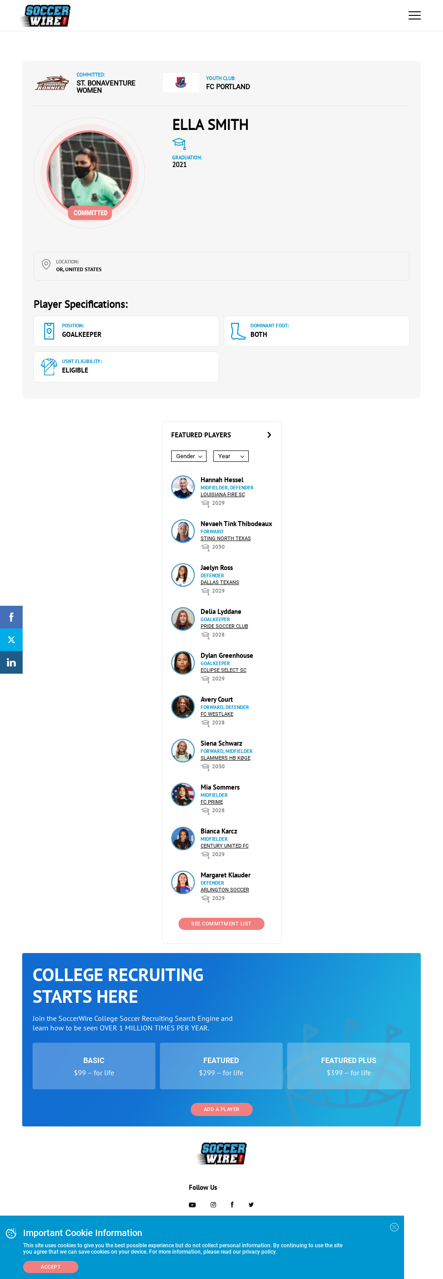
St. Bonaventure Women (106, 87)
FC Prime (212, 802)
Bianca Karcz (219, 831)
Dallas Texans (220, 582)
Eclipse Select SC (223, 670)
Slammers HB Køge (225, 758)
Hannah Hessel (222, 479)
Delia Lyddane (221, 611)
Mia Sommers (220, 787)
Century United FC (225, 846)
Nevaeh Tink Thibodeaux (236, 523)
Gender (185, 456)
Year (224, 456)
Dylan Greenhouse (227, 655)
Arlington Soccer (225, 890)
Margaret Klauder (225, 875)
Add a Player (222, 1109)
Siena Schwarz (221, 743)
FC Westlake (217, 714)
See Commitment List (221, 924)
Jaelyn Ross (217, 567)
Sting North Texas (226, 538)
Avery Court (217, 699)
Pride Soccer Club (224, 626)
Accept (51, 1267)
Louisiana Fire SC (223, 495)
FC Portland (228, 87)
